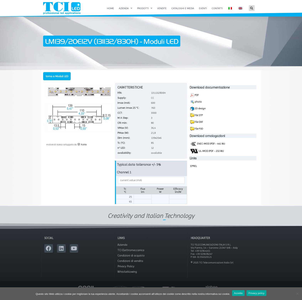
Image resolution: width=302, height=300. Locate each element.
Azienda (125, 8)
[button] (252, 8)
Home (110, 8)
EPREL (193, 169)
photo (196, 106)
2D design (198, 113)
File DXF (198, 125)
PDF (194, 99)
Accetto (238, 293)
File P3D (198, 132)
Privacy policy (256, 293)
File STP (198, 119)
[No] (297, 294)
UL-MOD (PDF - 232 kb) (207, 155)
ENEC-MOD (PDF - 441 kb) (207, 147)
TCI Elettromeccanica (130, 254)
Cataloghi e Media (182, 8)
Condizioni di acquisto (131, 260)
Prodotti (144, 8)
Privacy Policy (125, 270)
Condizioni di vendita (130, 265)
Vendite (162, 8)
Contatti (217, 8)
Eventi (203, 8)
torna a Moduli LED (57, 80)
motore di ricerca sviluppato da (66, 148)
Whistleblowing (127, 276)
